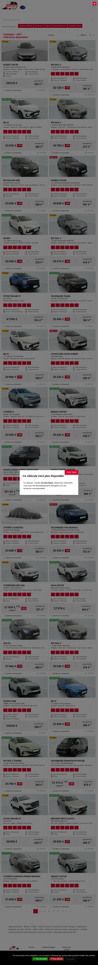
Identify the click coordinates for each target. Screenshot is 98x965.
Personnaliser (70, 959)
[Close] (94, 3)
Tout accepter (40, 959)
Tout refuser (57, 959)
